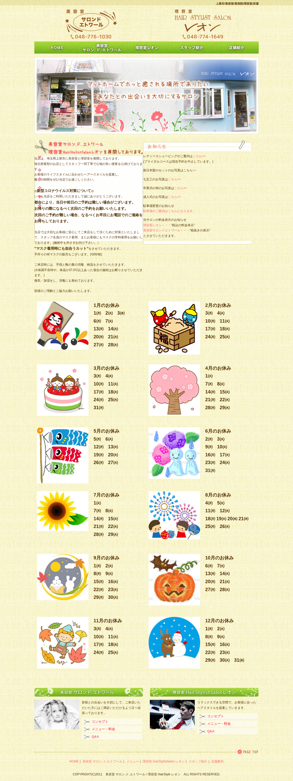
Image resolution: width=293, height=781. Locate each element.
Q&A (95, 736)
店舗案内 (217, 761)
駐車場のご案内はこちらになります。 (169, 211)
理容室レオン (152, 225)
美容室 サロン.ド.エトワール (102, 761)
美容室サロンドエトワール (161, 230)
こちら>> (199, 156)
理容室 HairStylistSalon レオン (164, 761)
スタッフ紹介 (198, 761)
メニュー (132, 761)
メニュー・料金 (103, 729)
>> (194, 170)
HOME (74, 761)
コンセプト (100, 722)
